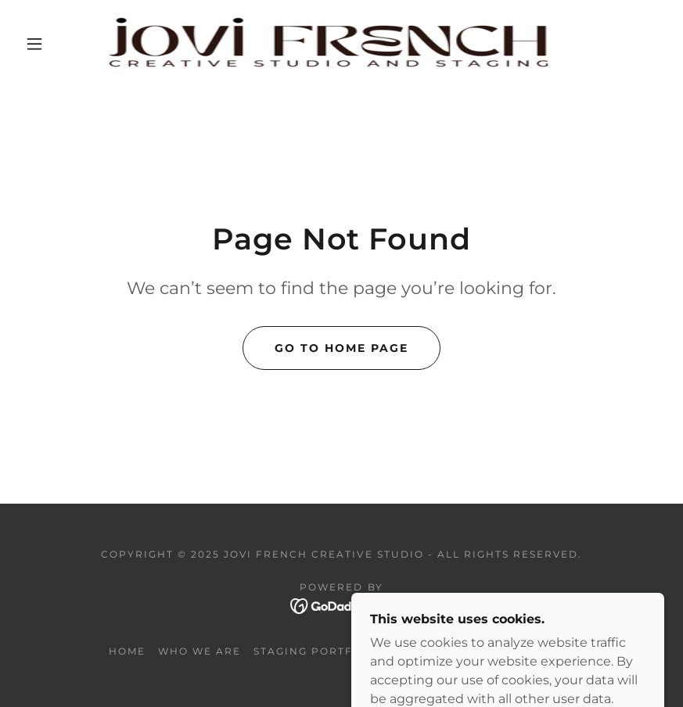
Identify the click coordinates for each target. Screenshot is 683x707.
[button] (34, 43)
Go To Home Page (341, 348)
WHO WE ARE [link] (199, 651)
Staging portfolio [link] (318, 651)
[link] (325, 44)
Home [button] (127, 651)
